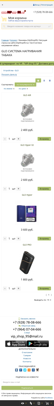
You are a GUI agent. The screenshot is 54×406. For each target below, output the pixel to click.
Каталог (13, 40)
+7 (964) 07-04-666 (27, 329)
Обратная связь (27, 325)
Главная (5, 40)
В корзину (44, 139)
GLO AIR (27, 95)
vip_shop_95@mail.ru (27, 336)
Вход (37, 4)
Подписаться (27, 388)
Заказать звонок (27, 318)
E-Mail (27, 332)
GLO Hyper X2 (27, 145)
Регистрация (47, 4)
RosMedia (49, 398)
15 (49, 300)
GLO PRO (27, 244)
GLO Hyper (27, 195)
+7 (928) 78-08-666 (43, 12)
